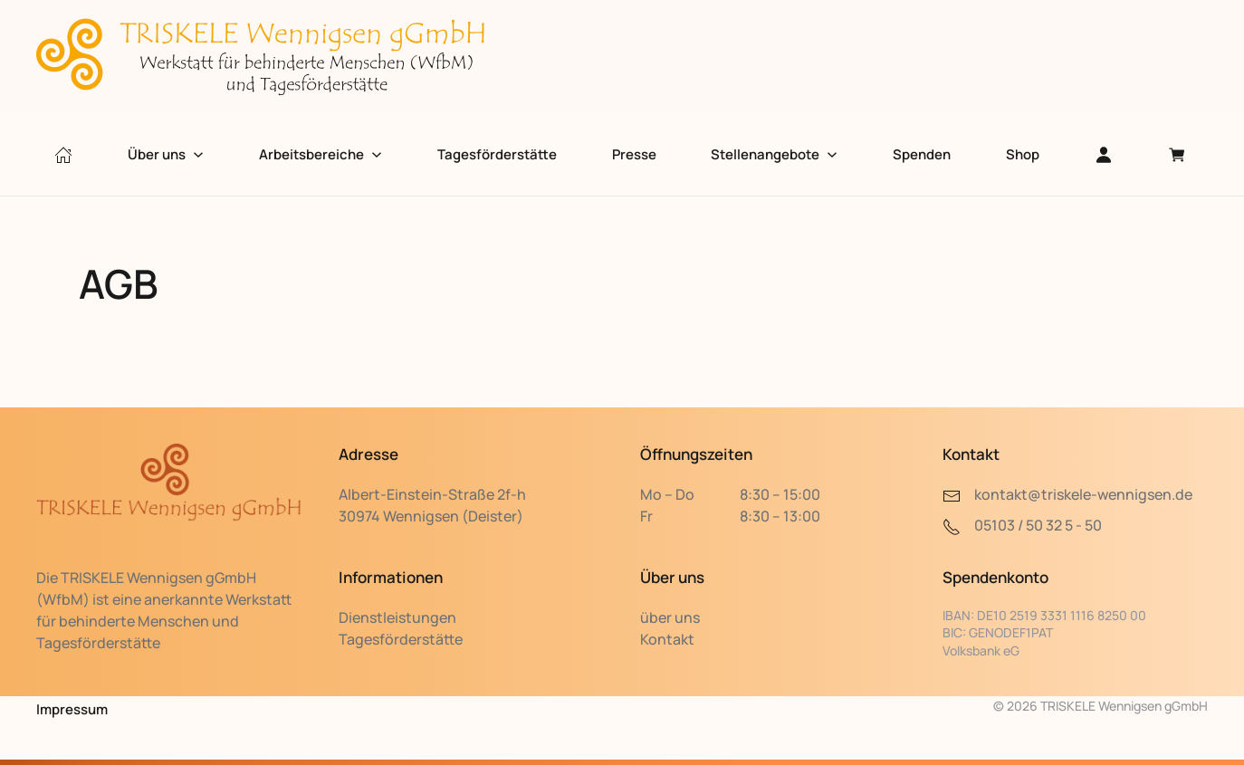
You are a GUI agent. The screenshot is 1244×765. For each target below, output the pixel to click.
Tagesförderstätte (497, 154)
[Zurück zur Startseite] (262, 57)
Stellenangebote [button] (774, 154)
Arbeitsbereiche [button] (320, 154)
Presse (634, 154)
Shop (1022, 154)
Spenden (922, 154)
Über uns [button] (166, 154)
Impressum (72, 709)
